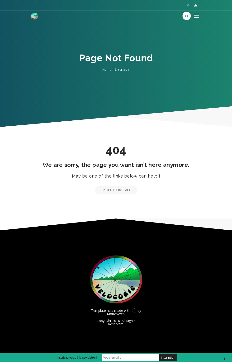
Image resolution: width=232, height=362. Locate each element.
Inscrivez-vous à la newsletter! (77, 358)
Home (107, 69)
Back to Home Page (113, 190)
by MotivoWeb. (124, 312)
